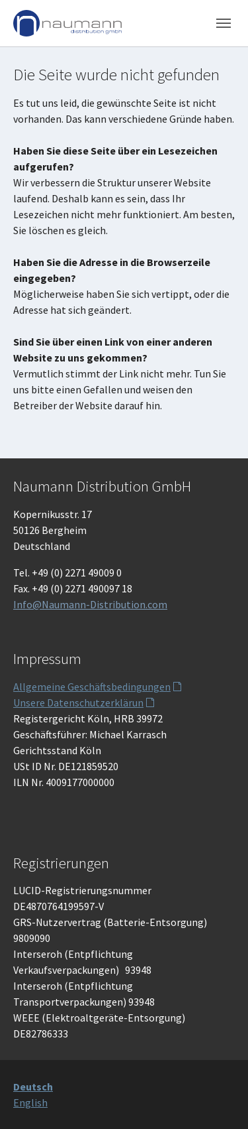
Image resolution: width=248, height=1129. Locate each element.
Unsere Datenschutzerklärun (78, 702)
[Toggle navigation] (223, 23)
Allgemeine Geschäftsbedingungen (92, 686)
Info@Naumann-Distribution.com (90, 604)
